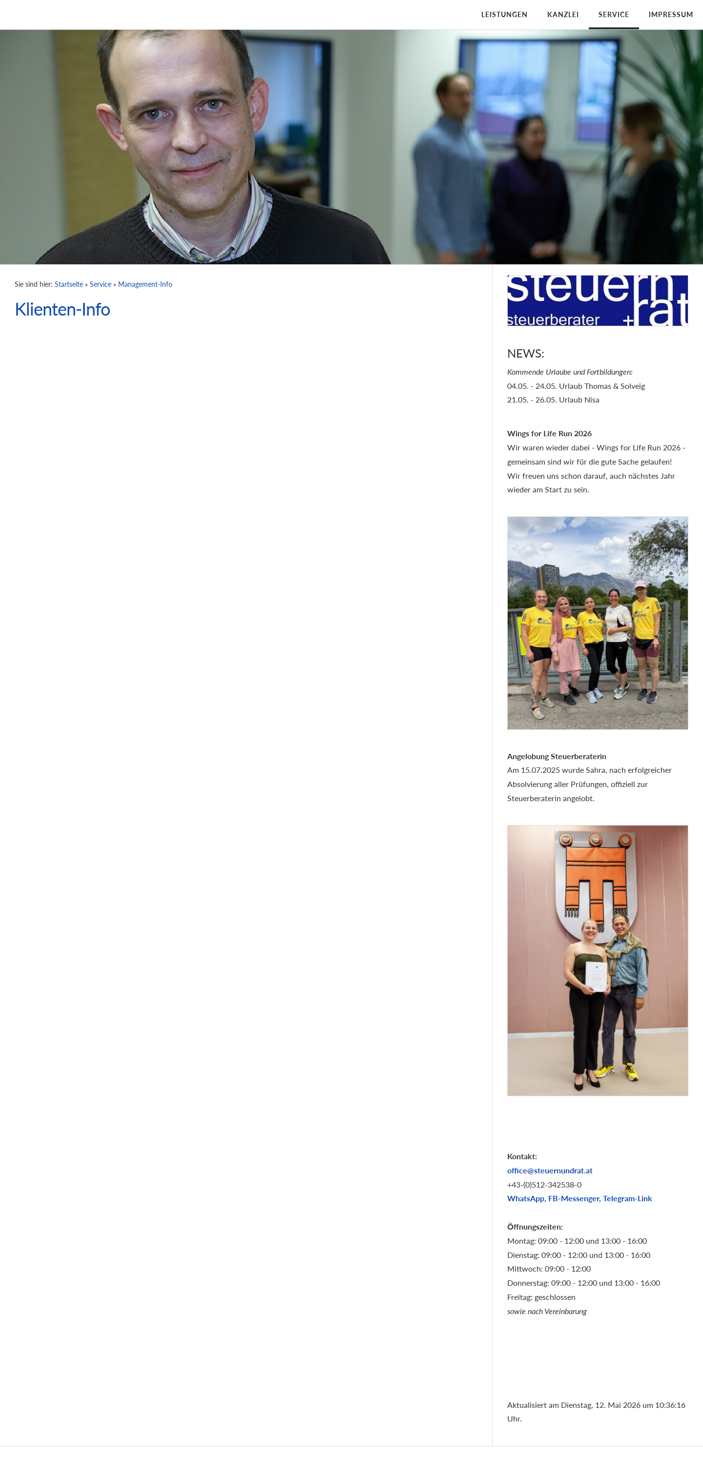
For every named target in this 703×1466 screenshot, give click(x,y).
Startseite (69, 284)
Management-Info (145, 284)
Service (614, 14)
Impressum (671, 14)
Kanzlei (563, 14)
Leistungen (504, 14)
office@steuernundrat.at (550, 1170)
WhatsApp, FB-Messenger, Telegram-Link (579, 1198)
